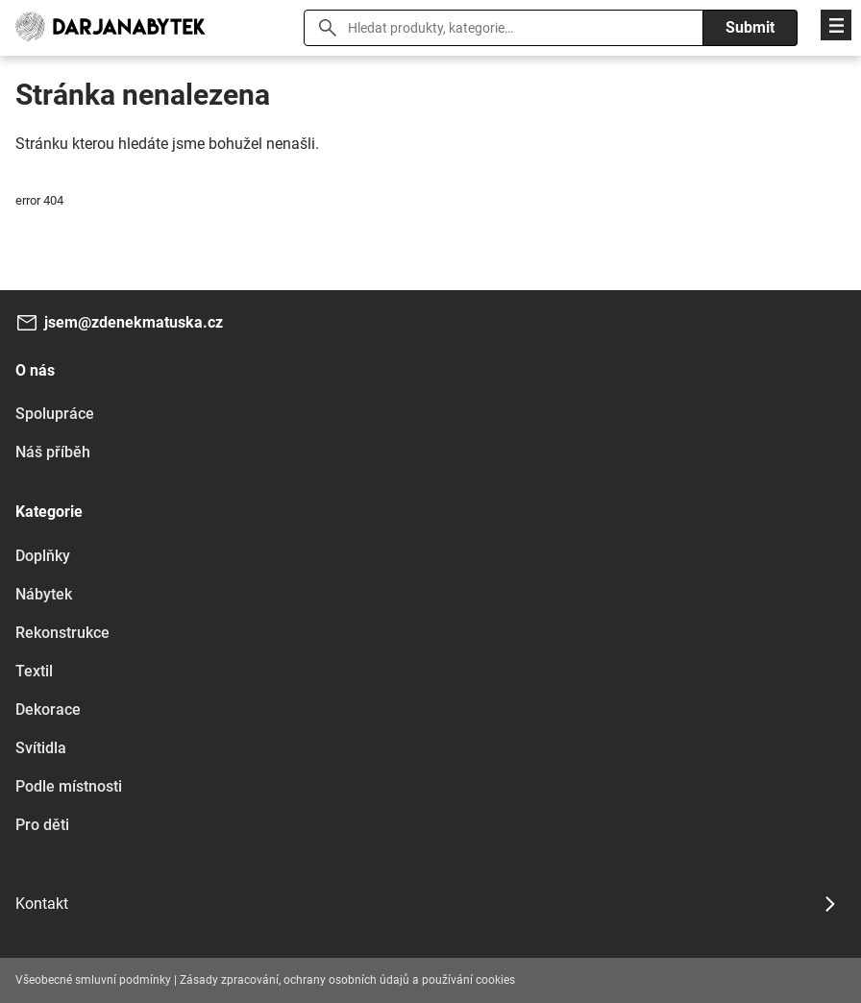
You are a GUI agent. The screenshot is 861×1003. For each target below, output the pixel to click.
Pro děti (42, 825)
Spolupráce (54, 413)
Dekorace (48, 709)
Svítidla (40, 748)
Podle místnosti (68, 786)
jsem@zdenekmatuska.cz (133, 322)
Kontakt (41, 903)
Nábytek (43, 594)
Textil (34, 671)
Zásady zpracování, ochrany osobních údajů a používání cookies (347, 980)
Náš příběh (52, 452)
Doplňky (42, 556)
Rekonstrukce (62, 633)
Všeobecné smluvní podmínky (93, 980)
